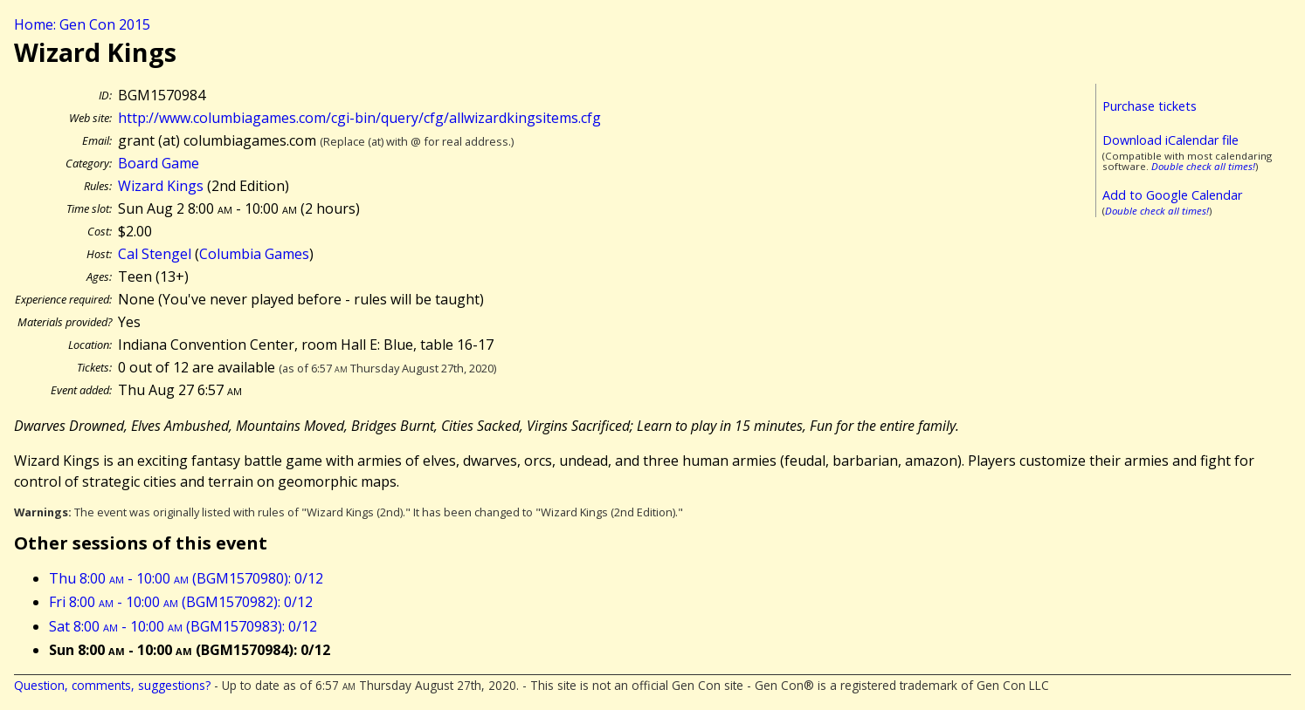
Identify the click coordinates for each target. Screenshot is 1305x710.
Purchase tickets (1149, 106)
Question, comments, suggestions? (112, 685)
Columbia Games (254, 253)
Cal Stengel (154, 253)
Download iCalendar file (1170, 140)
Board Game (158, 163)
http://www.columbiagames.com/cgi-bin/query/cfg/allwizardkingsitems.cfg (359, 117)
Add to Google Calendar (1172, 195)
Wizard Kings (161, 185)
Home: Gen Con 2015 (82, 24)
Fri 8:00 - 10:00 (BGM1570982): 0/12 (181, 601)
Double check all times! (1203, 166)
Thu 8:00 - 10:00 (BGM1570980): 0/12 (186, 578)
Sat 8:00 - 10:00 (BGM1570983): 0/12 (183, 626)
